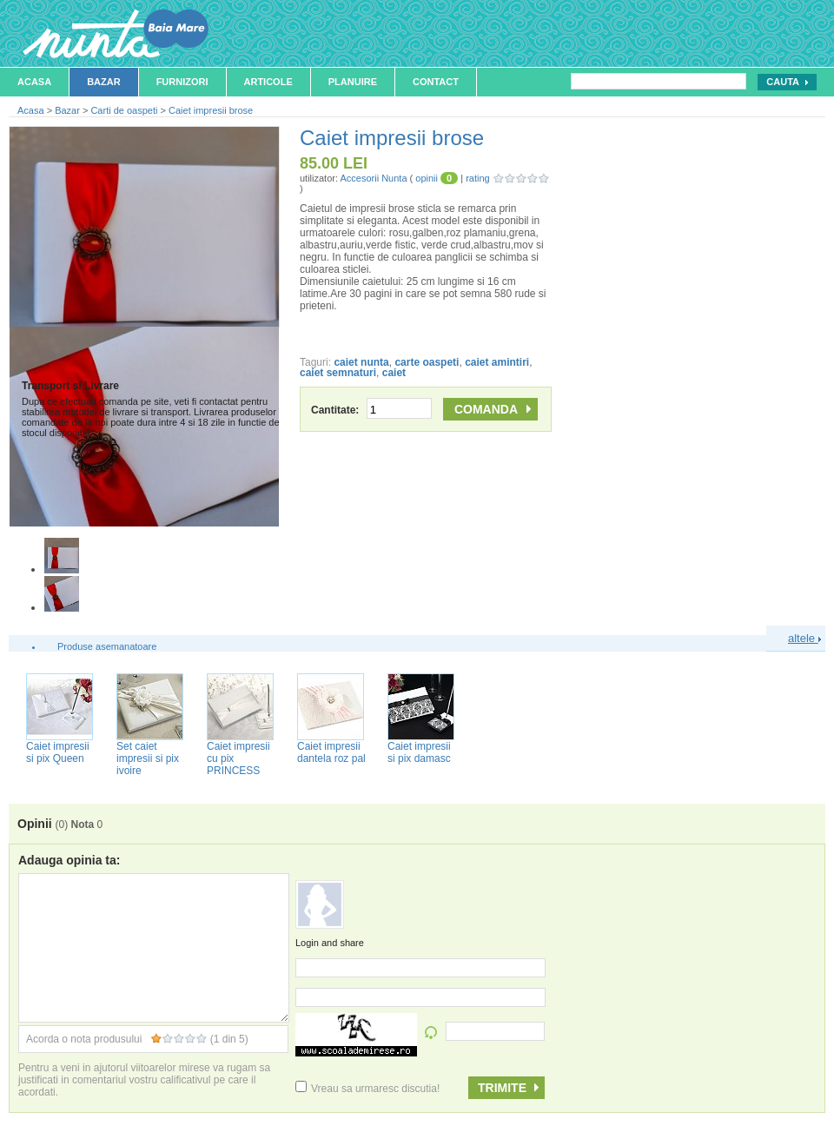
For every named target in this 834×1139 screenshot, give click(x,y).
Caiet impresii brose (211, 110)
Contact (436, 81)
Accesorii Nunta (373, 178)
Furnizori (182, 81)
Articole (268, 81)
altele (804, 638)
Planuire (352, 81)
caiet (394, 373)
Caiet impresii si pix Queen (57, 752)
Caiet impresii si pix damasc (419, 752)
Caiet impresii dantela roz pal (331, 752)
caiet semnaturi (338, 373)
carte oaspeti (426, 362)
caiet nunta (361, 362)
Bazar (104, 81)
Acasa (34, 81)
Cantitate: (371, 410)
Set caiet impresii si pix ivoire (147, 758)
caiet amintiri (497, 362)
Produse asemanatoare (106, 646)
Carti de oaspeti (123, 110)
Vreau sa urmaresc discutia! (367, 1089)
